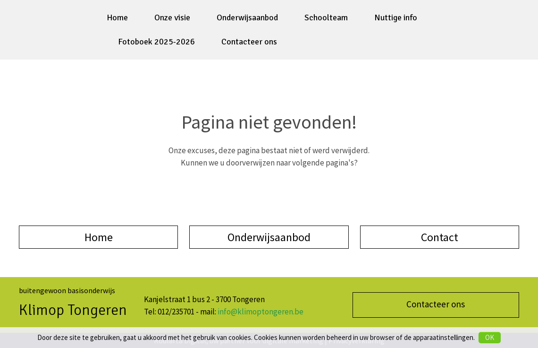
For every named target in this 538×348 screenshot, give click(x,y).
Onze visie (172, 17)
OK (489, 337)
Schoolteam (326, 17)
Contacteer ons (249, 41)
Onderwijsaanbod (247, 17)
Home (117, 17)
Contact (439, 237)
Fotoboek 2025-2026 (156, 41)
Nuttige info (395, 17)
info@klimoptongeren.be (260, 311)
